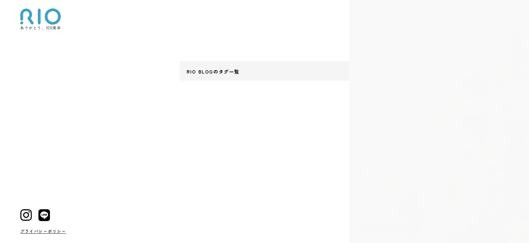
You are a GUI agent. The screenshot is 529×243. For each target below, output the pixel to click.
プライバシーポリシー (43, 231)
